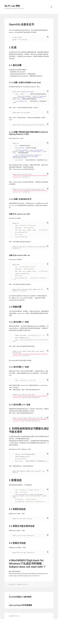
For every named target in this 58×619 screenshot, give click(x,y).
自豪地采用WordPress (14, 616)
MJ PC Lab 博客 (12, 5)
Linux (26, 584)
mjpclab (20, 584)
